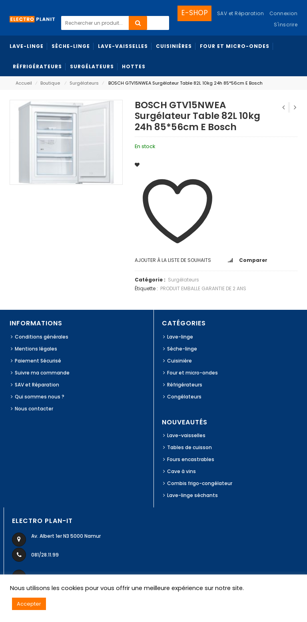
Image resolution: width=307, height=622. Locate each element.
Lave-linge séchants (192, 495)
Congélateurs (184, 396)
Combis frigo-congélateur (199, 483)
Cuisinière (179, 360)
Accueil (24, 83)
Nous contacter (34, 408)
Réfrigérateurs (184, 384)
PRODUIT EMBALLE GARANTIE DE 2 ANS (203, 288)
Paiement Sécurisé (38, 360)
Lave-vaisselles (186, 435)
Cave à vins (181, 471)
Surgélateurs (84, 83)
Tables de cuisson (189, 447)
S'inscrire (285, 24)
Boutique (50, 83)
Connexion (283, 13)
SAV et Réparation (37, 384)
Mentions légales (36, 348)
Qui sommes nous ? (39, 396)
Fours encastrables (190, 459)
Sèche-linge (182, 348)
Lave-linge (180, 336)
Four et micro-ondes (192, 372)
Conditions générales (41, 336)
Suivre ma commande (42, 372)
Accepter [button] (29, 604)
